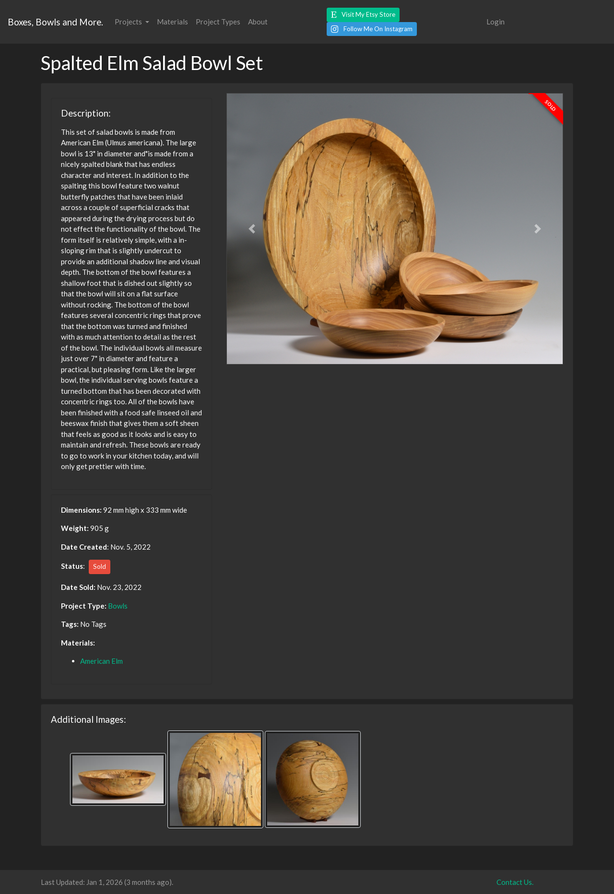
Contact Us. (514, 882)
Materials (172, 21)
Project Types (218, 21)
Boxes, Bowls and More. (55, 21)
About (258, 21)
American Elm (101, 661)
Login (495, 21)
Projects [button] (129, 21)
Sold (99, 566)
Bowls (118, 605)
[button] (363, 15)
